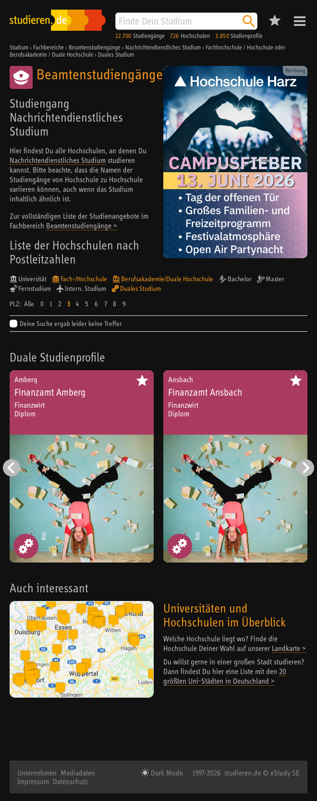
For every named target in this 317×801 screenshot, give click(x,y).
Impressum (33, 781)
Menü (299, 21)
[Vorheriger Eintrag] (11, 467)
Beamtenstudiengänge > (81, 225)
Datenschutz (70, 781)
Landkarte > (289, 648)
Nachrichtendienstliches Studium (58, 160)
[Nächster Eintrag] (305, 467)
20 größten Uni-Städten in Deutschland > (224, 676)
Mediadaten (78, 772)
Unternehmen (37, 772)
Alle (29, 304)
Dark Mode (166, 772)
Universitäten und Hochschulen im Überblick (224, 615)
